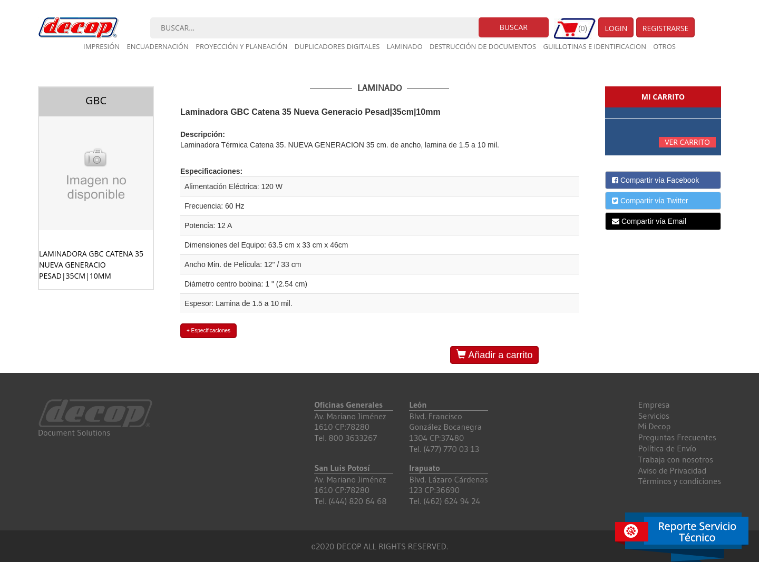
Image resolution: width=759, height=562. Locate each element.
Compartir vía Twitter (650, 200)
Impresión (101, 46)
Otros (664, 46)
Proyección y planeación (241, 46)
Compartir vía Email (649, 221)
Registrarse (666, 28)
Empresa (654, 404)
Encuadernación (158, 46)
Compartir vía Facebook (655, 180)
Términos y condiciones (679, 481)
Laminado (405, 46)
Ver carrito (687, 142)
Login (616, 28)
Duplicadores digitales (337, 46)
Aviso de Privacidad (672, 470)
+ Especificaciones (208, 330)
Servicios (653, 415)
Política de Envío (667, 448)
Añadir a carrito (494, 354)
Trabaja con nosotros (675, 459)
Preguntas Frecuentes (677, 437)
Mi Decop (654, 426)
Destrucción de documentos (483, 46)
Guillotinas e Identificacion (594, 46)
